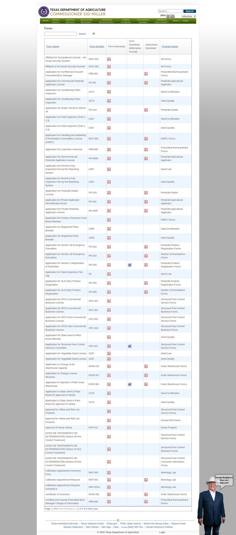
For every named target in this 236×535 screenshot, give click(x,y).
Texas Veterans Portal (92, 523)
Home (46, 21)
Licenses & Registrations (106, 21)
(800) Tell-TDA (135, 527)
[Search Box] (60, 34)
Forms (185, 21)
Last (95, 508)
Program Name (170, 46)
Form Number (97, 46)
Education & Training (143, 21)
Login (162, 532)
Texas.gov (112, 523)
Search (190, 11)
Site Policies (92, 527)
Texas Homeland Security (64, 523)
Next (90, 508)
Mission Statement (73, 527)
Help (116, 527)
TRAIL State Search (130, 523)
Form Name (53, 46)
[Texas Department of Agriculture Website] (72, 11)
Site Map (106, 527)
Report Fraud (178, 523)
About (176, 21)
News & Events (56, 21)
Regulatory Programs (86, 21)
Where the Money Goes (156, 523)
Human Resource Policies (159, 527)
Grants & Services (70, 21)
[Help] (94, 33)
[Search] (170, 11)
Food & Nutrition (126, 21)
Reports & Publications (162, 21)
